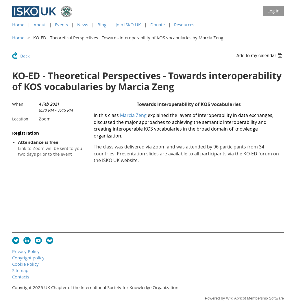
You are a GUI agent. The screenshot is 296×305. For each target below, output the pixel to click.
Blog (101, 24)
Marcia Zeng (133, 115)
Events (61, 24)
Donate (157, 24)
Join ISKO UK (128, 24)
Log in (273, 11)
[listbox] (260, 55)
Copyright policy (28, 258)
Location (20, 119)
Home (18, 24)
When (17, 104)
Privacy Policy (26, 251)
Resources (184, 24)
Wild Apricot (236, 298)
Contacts (20, 277)
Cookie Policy (25, 264)
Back (25, 56)
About (40, 24)
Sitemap (20, 270)
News (82, 24)
